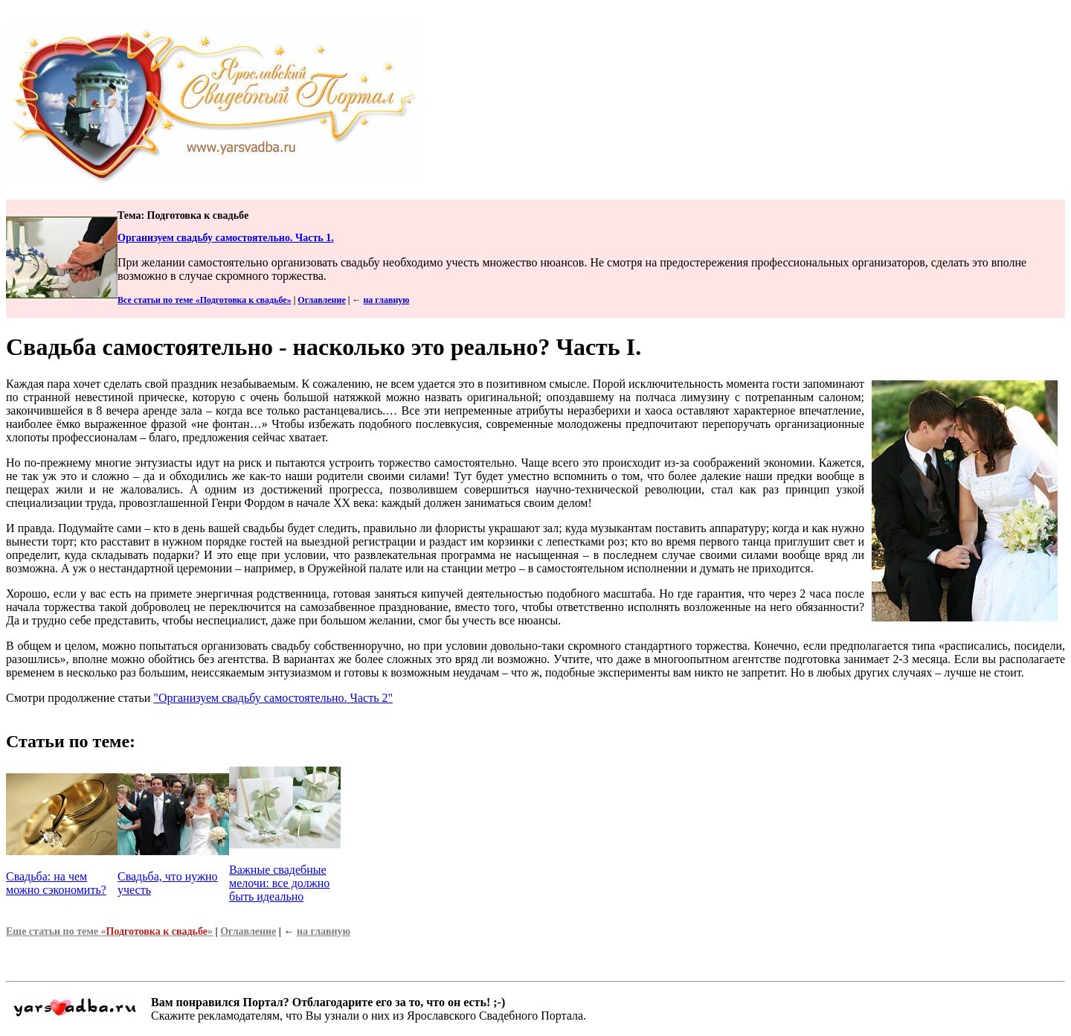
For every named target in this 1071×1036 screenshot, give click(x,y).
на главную (386, 300)
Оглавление (321, 300)
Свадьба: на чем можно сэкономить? (56, 883)
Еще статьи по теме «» (109, 931)
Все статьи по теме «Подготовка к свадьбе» (205, 300)
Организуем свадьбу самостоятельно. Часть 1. (226, 237)
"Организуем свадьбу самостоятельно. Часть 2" (273, 697)
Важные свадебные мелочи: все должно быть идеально (279, 883)
